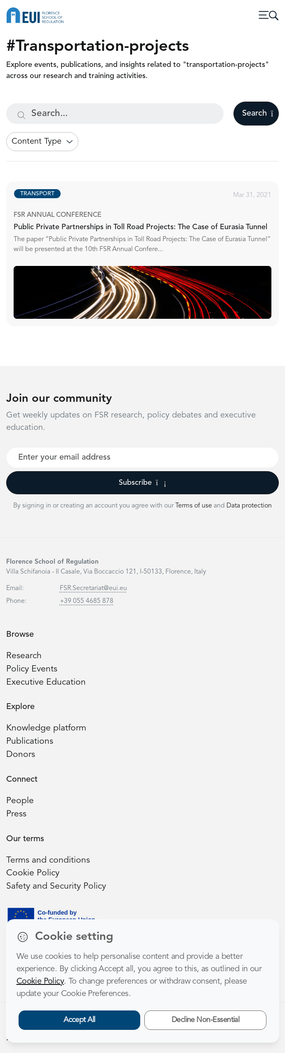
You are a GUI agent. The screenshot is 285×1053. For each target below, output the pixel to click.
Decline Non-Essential (206, 1020)
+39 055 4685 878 (86, 601)
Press (16, 814)
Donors (20, 754)
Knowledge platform (46, 728)
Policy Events (31, 669)
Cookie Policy (32, 873)
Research (24, 656)
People (20, 801)
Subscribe (142, 482)
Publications (29, 741)
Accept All (79, 1020)
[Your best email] (142, 457)
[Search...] (115, 113)
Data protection (249, 506)
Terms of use (194, 506)
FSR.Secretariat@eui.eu (93, 588)
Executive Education (46, 682)
